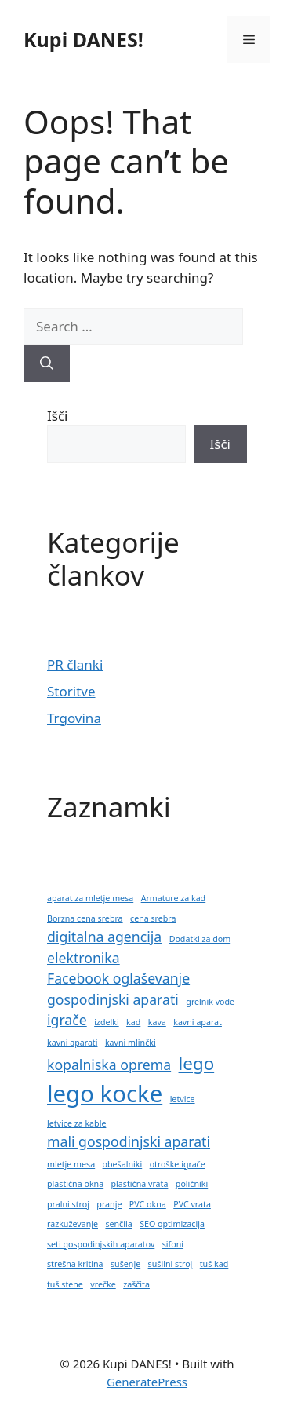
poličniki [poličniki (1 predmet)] (192, 1183)
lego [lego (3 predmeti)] (197, 1063)
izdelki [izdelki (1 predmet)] (106, 1022)
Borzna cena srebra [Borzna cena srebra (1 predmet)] (85, 918)
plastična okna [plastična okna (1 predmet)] (75, 1183)
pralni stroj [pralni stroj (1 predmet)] (68, 1204)
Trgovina (74, 718)
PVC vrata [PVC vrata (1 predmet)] (192, 1204)
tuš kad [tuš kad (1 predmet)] (214, 1263)
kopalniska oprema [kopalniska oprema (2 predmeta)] (109, 1064)
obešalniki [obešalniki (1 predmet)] (123, 1164)
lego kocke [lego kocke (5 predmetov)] (104, 1093)
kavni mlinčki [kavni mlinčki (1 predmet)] (130, 1042)
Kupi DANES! (83, 39)
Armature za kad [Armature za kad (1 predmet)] (173, 898)
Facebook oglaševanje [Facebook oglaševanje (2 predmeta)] (118, 978)
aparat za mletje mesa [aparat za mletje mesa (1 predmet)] (90, 898)
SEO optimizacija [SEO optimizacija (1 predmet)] (172, 1223)
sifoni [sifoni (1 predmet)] (172, 1244)
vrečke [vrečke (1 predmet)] (102, 1284)
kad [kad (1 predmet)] (133, 1022)
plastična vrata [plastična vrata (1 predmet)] (140, 1183)
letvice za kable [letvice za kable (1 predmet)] (76, 1123)
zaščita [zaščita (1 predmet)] (136, 1284)
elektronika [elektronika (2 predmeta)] (83, 957)
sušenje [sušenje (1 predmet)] (125, 1263)
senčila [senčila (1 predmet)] (118, 1223)
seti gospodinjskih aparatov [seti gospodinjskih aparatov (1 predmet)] (100, 1244)
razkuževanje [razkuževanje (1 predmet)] (72, 1223)
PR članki (75, 665)
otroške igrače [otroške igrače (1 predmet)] (177, 1164)
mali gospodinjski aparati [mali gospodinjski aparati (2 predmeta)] (128, 1141)
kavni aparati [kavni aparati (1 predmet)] (72, 1042)
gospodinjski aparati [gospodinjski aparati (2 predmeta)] (113, 999)
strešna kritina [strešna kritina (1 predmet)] (75, 1263)
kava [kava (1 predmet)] (157, 1022)
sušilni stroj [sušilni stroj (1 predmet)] (170, 1263)
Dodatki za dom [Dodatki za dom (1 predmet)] (200, 938)
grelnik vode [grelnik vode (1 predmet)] (210, 1001)
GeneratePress (147, 1382)
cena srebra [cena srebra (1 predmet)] (153, 918)
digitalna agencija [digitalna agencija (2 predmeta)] (104, 936)
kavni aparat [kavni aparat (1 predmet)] (197, 1022)
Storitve (71, 691)
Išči (57, 416)
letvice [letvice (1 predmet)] (182, 1099)
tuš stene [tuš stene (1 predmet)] (65, 1284)
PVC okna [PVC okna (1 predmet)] (147, 1204)
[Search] (47, 363)
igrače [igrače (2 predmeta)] (67, 1019)
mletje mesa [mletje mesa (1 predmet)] (71, 1164)
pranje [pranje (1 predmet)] (109, 1204)
